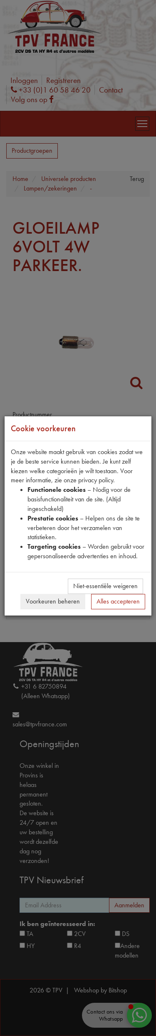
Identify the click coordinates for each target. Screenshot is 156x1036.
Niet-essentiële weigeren (105, 586)
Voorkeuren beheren (53, 601)
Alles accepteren (118, 601)
